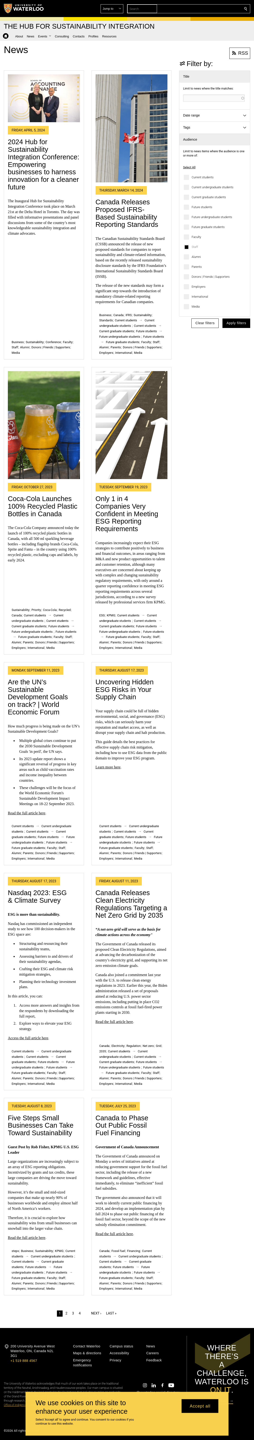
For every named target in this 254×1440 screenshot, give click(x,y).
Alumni (196, 257)
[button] (211, 8)
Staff (195, 247)
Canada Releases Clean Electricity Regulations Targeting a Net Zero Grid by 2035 (131, 904)
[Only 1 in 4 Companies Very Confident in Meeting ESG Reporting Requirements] (132, 425)
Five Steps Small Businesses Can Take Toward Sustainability (41, 1125)
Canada (118, 315)
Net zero (148, 1046)
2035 (102, 1051)
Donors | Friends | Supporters (211, 276)
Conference (53, 342)
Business (18, 342)
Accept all (200, 1406)
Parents (197, 267)
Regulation (133, 1046)
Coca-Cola (50, 610)
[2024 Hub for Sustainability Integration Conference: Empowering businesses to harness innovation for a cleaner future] (44, 98)
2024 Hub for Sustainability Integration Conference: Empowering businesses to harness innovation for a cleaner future (43, 164)
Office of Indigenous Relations (22, 1405)
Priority (36, 610)
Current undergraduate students (212, 187)
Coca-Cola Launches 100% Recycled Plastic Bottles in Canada (42, 506)
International (200, 296)
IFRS (128, 315)
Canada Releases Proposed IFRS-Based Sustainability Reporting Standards (127, 213)
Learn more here (108, 767)
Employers (198, 286)
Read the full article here (26, 813)
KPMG (111, 615)
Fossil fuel (118, 1251)
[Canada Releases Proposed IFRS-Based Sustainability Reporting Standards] (132, 128)
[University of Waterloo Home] (24, 8)
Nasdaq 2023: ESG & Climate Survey (37, 896)
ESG (102, 615)
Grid (158, 1046)
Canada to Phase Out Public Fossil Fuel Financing (122, 1125)
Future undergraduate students (212, 217)
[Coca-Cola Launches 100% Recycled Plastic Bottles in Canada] (44, 425)
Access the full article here (28, 1038)
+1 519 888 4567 (23, 1361)
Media (196, 306)
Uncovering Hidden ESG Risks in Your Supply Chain (125, 689)
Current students (202, 177)
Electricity (118, 1046)
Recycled (64, 610)
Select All (189, 167)
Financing (133, 1251)
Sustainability (35, 342)
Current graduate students (209, 197)
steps (15, 1251)
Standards (106, 320)
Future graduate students (208, 227)
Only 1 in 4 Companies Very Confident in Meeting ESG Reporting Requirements (127, 514)
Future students (202, 207)
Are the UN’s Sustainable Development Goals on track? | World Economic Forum (38, 697)
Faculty (196, 237)
